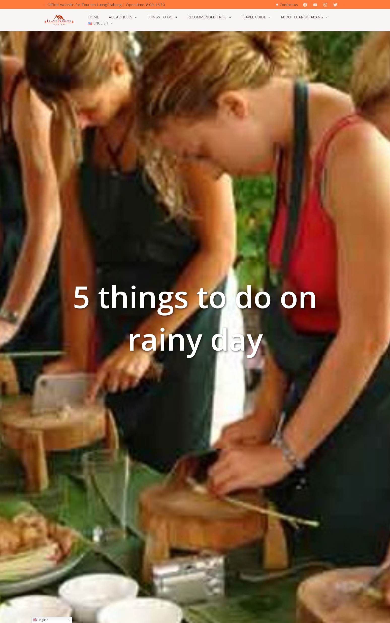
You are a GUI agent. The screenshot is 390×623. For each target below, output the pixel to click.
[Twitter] (335, 5)
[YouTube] (315, 5)
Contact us (289, 4)
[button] (344, 4)
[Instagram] (325, 5)
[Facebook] (305, 5)
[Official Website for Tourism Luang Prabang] (59, 19)
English (41, 619)
